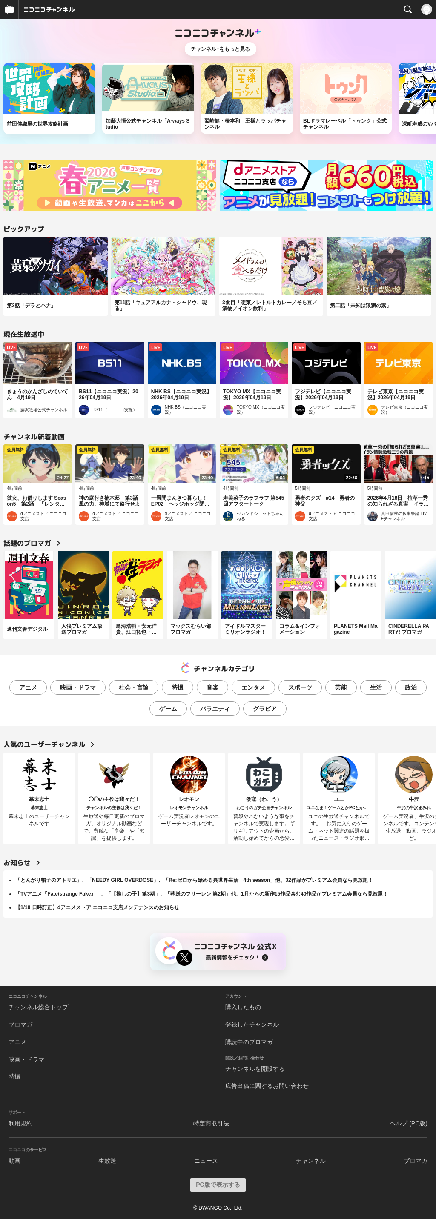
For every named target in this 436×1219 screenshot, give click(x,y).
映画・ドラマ (78, 687)
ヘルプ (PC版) (408, 1123)
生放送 (107, 1160)
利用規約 (20, 1123)
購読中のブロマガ (249, 1042)
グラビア (265, 708)
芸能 (341, 687)
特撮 (178, 687)
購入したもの (243, 1007)
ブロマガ (20, 1024)
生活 (376, 687)
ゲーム (168, 708)
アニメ (28, 687)
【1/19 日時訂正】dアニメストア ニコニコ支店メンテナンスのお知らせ (97, 907)
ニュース (206, 1160)
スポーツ (300, 687)
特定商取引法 (211, 1123)
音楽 (212, 687)
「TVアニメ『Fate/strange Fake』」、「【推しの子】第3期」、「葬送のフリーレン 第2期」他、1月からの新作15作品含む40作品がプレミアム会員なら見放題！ (201, 894)
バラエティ (215, 708)
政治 (411, 687)
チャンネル (311, 1160)
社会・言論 (134, 687)
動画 (14, 1160)
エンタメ (253, 687)
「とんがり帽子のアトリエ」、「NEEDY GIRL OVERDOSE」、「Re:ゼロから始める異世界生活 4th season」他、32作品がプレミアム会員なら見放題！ (194, 880)
